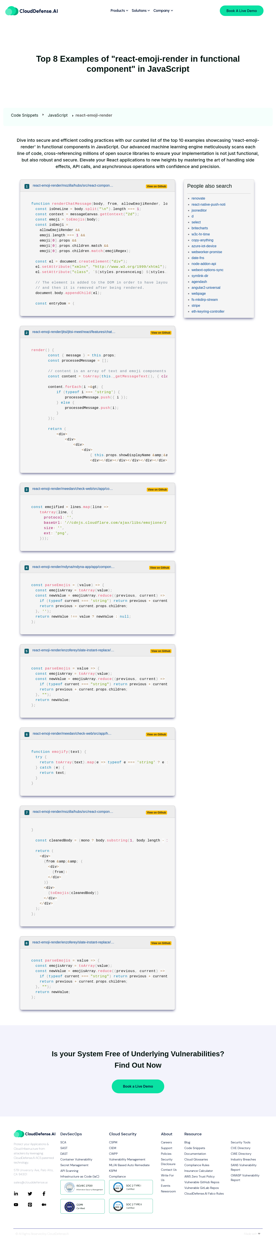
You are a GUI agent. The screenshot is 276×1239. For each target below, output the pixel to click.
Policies (166, 1154)
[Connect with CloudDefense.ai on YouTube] (21, 1204)
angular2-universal (206, 287)
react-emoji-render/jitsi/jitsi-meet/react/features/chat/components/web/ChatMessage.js (74, 332)
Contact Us (169, 1170)
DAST (64, 1154)
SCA (63, 1142)
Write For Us (167, 1177)
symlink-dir (200, 276)
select (196, 222)
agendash (199, 282)
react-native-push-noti (208, 204)
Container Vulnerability (76, 1159)
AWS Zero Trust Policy (199, 1176)
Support (166, 1148)
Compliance (117, 1176)
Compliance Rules (196, 1165)
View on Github (156, 186)
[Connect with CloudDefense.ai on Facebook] (49, 1194)
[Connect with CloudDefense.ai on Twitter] (35, 1194)
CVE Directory (240, 1148)
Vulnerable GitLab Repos (201, 1188)
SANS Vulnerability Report (244, 1167)
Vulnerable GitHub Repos (201, 1182)
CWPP (113, 1154)
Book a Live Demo (138, 1086)
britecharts (200, 228)
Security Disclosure (168, 1161)
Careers (166, 1142)
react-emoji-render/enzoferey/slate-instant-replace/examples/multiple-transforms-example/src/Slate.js (74, 650)
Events (165, 1186)
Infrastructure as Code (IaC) (79, 1176)
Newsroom (168, 1191)
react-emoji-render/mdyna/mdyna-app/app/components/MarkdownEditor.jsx (73, 567)
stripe (196, 305)
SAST (64, 1148)
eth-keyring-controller (208, 311)
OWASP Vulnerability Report (245, 1177)
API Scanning (69, 1171)
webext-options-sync (208, 270)
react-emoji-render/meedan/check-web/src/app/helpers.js (73, 733)
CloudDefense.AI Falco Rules (204, 1193)
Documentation (195, 1154)
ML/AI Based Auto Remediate (129, 1165)
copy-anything (202, 240)
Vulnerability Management (127, 1159)
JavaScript (58, 115)
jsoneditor (199, 210)
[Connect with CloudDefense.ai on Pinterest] (35, 1204)
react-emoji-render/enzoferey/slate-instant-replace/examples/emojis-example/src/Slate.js (74, 942)
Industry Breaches (243, 1159)
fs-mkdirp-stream (205, 299)
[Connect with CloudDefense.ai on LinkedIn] (21, 1194)
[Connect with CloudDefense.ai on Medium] (49, 1204)
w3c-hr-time (201, 234)
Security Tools (240, 1142)
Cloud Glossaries (196, 1159)
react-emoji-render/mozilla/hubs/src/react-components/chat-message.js (73, 185)
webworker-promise (207, 252)
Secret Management (74, 1165)
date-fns (198, 258)
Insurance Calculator (198, 1171)
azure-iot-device (204, 246)
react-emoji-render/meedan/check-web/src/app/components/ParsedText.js (73, 489)
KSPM (113, 1171)
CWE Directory (241, 1154)
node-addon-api (204, 264)
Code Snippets (24, 115)
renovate (198, 198)
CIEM (112, 1148)
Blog (187, 1142)
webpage (199, 293)
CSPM (113, 1142)
